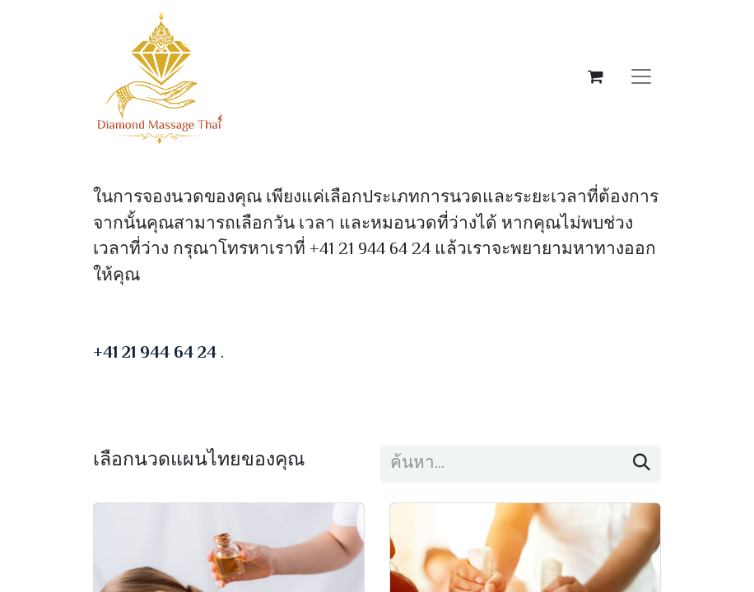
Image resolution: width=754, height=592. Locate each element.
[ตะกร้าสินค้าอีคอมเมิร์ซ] (595, 76)
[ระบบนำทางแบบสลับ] (641, 77)
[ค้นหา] (641, 464)
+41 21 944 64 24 (154, 353)
